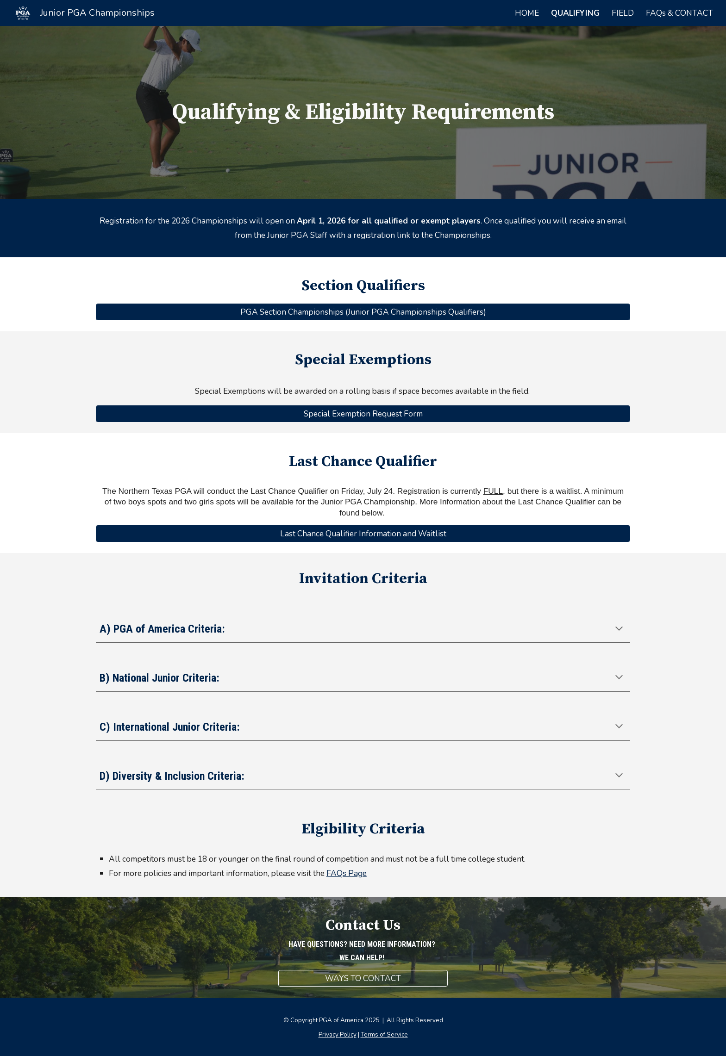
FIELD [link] (623, 13)
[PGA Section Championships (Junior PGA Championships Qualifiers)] (363, 312)
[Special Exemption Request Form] (363, 413)
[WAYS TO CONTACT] (363, 978)
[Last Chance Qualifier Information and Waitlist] (363, 533)
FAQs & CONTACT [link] (679, 13)
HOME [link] (527, 13)
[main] (363, 112)
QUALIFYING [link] (575, 13)
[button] (619, 629)
